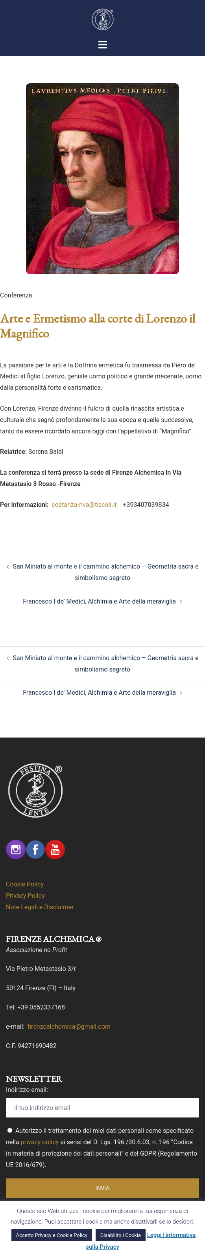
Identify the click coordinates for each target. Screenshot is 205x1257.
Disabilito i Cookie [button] (120, 1235)
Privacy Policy (25, 895)
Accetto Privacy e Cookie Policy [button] (51, 1235)
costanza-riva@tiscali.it (85, 504)
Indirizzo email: (27, 1090)
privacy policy (40, 1142)
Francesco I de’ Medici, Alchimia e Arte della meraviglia (99, 601)
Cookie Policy (25, 884)
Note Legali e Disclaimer (40, 907)
